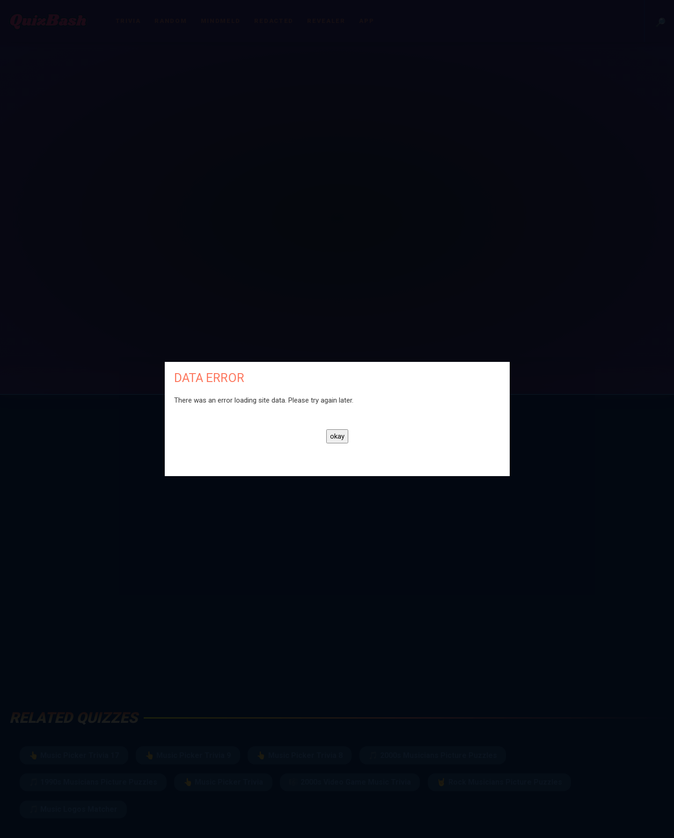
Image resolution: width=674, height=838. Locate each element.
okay (337, 436)
